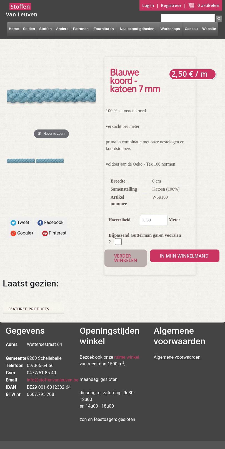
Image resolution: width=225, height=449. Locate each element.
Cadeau (191, 29)
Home (14, 29)
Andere (62, 29)
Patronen (80, 29)
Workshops (170, 29)
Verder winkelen (125, 258)
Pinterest (54, 233)
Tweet (20, 223)
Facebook (50, 223)
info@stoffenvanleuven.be (53, 380)
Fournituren (104, 29)
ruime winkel (126, 357)
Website (209, 29)
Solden (29, 29)
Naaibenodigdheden (137, 29)
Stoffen (45, 29)
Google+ (22, 233)
